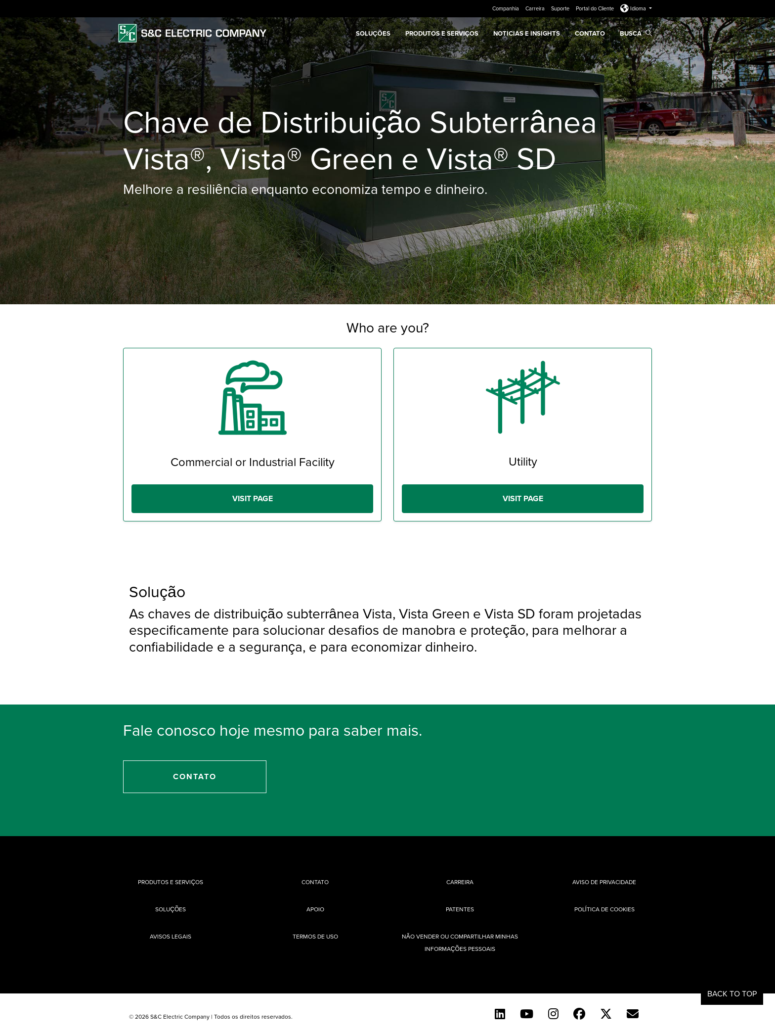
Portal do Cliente (595, 8)
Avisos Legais (170, 936)
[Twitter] (606, 1013)
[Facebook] (579, 1013)
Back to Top (732, 993)
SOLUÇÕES (373, 33)
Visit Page (252, 498)
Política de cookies (604, 909)
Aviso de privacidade (604, 882)
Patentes (460, 909)
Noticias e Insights (526, 33)
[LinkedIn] (500, 1013)
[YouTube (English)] (526, 1013)
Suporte (561, 8)
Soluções (170, 909)
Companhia (506, 8)
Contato (590, 33)
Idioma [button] (633, 8)
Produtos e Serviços (441, 33)
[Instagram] (553, 1013)
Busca (636, 33)
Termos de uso (315, 936)
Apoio (315, 909)
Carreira (535, 8)
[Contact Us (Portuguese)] (633, 1013)
